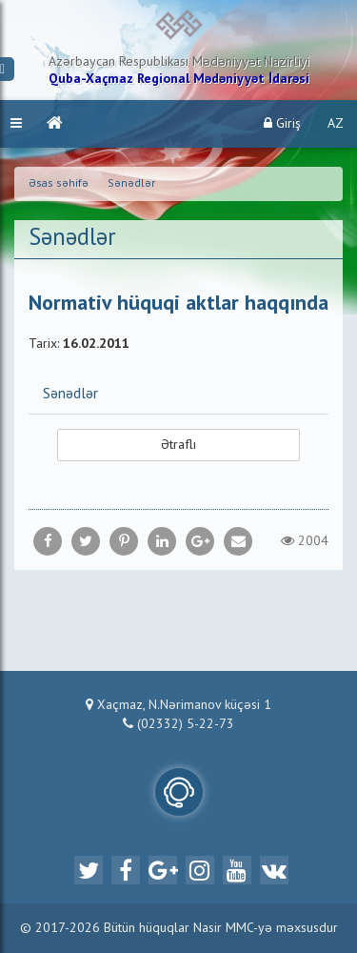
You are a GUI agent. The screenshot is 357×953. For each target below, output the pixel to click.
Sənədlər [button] (70, 394)
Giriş (282, 123)
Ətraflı (178, 445)
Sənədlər (131, 184)
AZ (335, 124)
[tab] (178, 394)
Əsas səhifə (59, 184)
